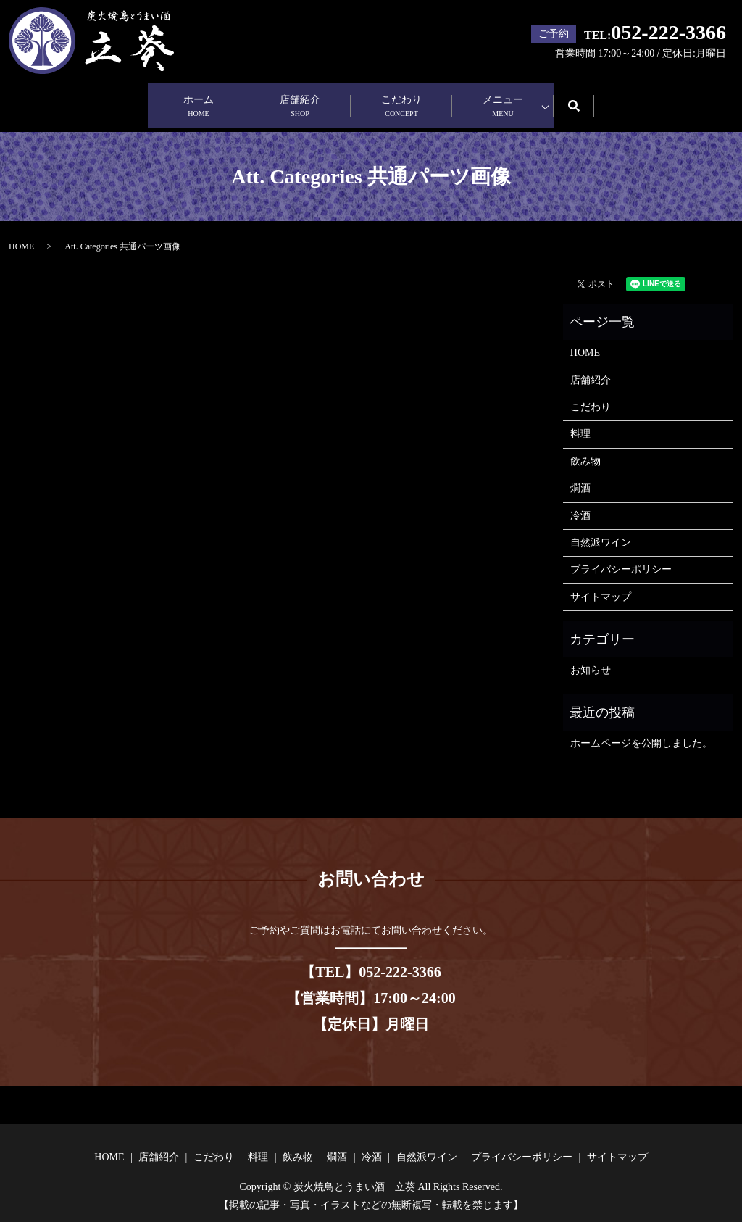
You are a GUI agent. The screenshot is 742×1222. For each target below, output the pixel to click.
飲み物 (585, 449)
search (584, 98)
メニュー (502, 100)
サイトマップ (600, 584)
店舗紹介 (300, 100)
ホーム (198, 100)
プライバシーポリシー (621, 557)
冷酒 (580, 502)
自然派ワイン (600, 530)
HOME (21, 234)
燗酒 (580, 475)
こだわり (401, 100)
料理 (580, 421)
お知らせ (590, 657)
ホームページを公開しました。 (641, 731)
